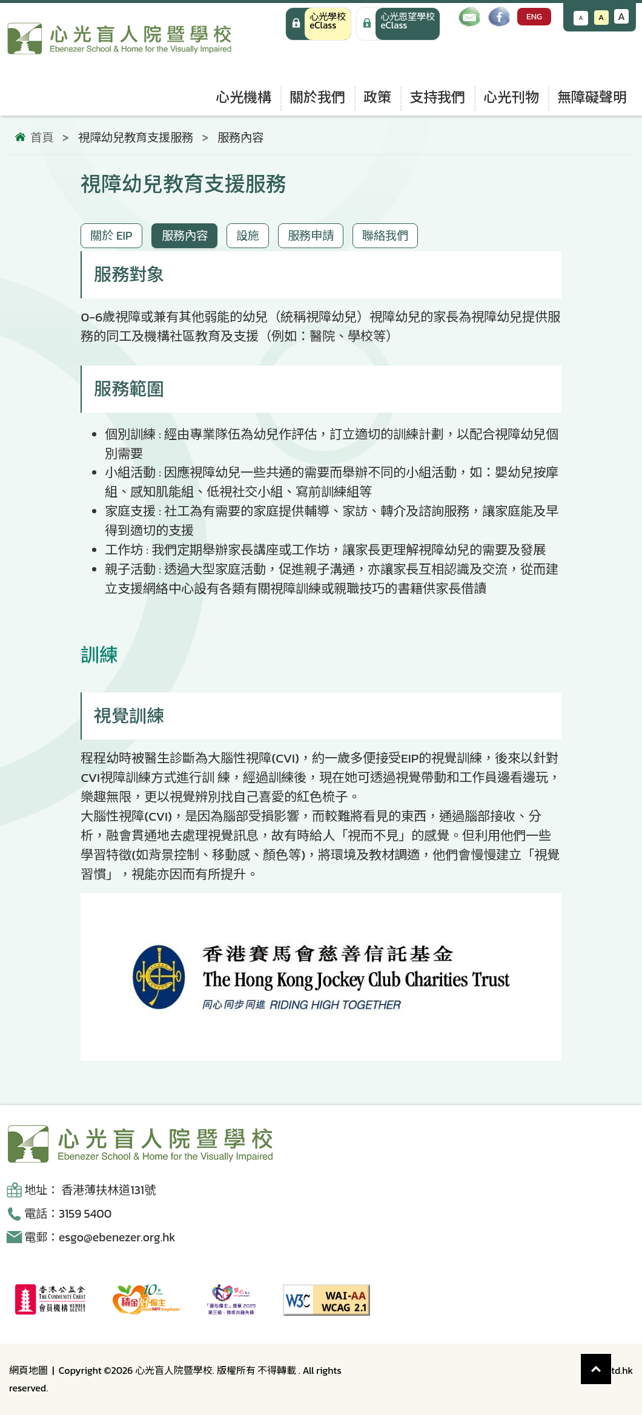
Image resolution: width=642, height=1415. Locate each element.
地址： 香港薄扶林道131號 (90, 1190)
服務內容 (185, 236)
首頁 (41, 138)
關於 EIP (111, 236)
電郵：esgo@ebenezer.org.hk (100, 1237)
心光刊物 (511, 97)
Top (611, 1362)
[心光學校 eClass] (318, 24)
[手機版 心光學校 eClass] (398, 24)
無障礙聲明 (592, 97)
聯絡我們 (385, 236)
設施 (247, 236)
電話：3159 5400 (67, 1214)
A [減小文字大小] (581, 17)
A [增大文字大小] (621, 16)
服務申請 (311, 236)
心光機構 (243, 97)
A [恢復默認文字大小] (601, 17)
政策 (377, 97)
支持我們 (437, 97)
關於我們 (317, 97)
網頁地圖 (28, 1370)
